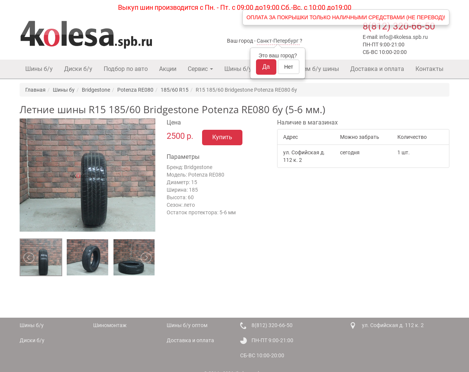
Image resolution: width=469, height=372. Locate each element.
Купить (222, 137)
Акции (167, 68)
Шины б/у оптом (247, 68)
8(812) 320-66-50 (399, 26)
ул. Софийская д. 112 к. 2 (393, 325)
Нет (288, 67)
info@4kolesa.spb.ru (403, 37)
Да (266, 66)
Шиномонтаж (110, 325)
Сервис (200, 68)
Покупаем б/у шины (310, 68)
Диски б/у (78, 68)
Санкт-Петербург (278, 41)
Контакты (429, 68)
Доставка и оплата (377, 68)
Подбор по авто (126, 68)
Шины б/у (39, 68)
